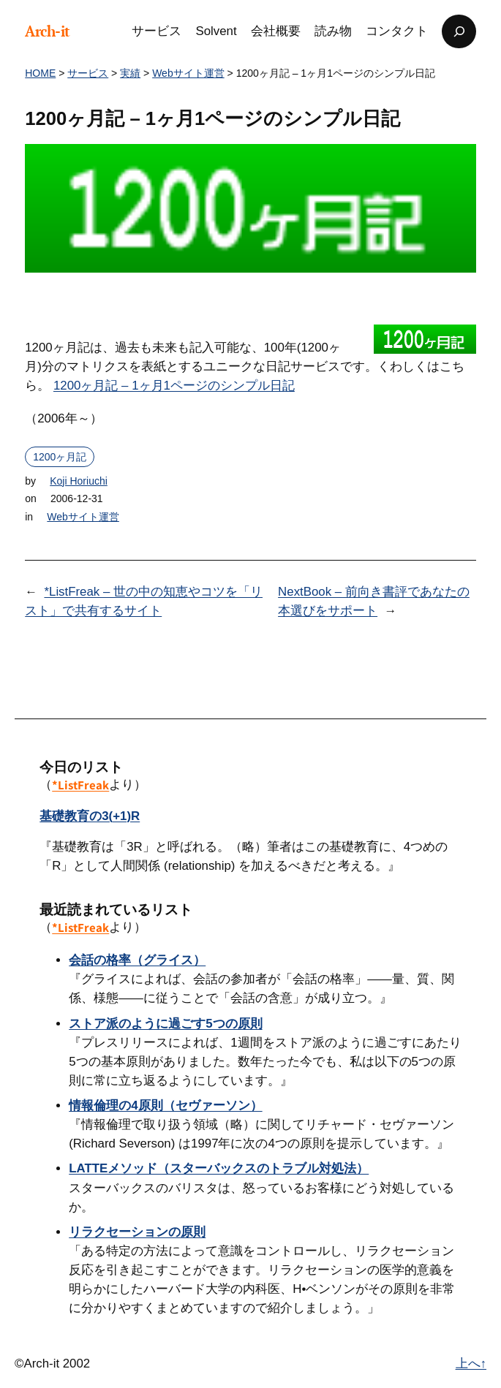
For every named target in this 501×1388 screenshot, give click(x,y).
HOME (40, 73)
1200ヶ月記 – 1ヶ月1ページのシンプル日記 (174, 385)
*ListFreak (80, 785)
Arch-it (47, 31)
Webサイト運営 (188, 73)
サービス (87, 73)
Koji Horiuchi (79, 481)
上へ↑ (471, 1363)
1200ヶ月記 (59, 457)
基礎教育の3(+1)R (89, 816)
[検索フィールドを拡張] (458, 31)
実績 (130, 73)
